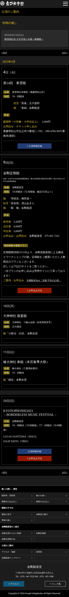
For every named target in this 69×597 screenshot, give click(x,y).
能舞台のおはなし (9, 501)
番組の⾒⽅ (6, 514)
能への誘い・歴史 (9, 489)
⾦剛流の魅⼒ (42, 514)
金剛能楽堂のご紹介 (10, 527)
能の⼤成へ (41, 495)
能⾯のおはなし (43, 501)
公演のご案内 (7, 545)
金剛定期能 (41, 533)
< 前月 (4, 53)
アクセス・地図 (8, 552)
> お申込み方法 (34, 290)
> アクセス (13, 584)
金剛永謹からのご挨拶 (11, 533)
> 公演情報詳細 (34, 146)
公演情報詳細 (34, 451)
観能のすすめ (7, 508)
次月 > (64, 53)
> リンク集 (55, 584)
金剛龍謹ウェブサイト (11, 558)
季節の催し (6, 520)
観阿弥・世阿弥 (8, 495)
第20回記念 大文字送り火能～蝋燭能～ (24, 39)
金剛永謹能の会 (8, 539)
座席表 (39, 552)
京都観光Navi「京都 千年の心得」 (44, 280)
